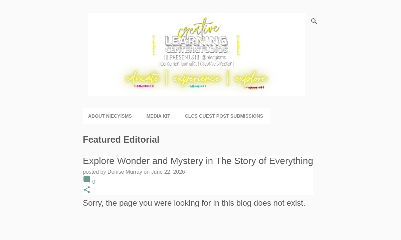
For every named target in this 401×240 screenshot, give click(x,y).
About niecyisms (110, 116)
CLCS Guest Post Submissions (224, 116)
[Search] (314, 21)
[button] (87, 190)
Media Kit (158, 116)
